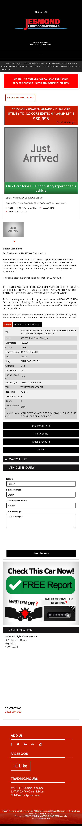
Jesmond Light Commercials (21, 63)
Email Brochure (41, 441)
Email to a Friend (41, 425)
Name (9, 478)
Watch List (18, 459)
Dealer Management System (63, 811)
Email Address (13, 489)
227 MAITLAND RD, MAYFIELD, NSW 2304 (41, 43)
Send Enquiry (41, 553)
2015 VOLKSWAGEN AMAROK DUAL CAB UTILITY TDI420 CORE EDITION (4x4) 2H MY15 (41, 66)
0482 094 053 (41, 12)
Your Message (13, 511)
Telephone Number (16, 500)
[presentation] (29, 536)
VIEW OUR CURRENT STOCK (53, 63)
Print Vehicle (41, 433)
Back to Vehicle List (20, 97)
